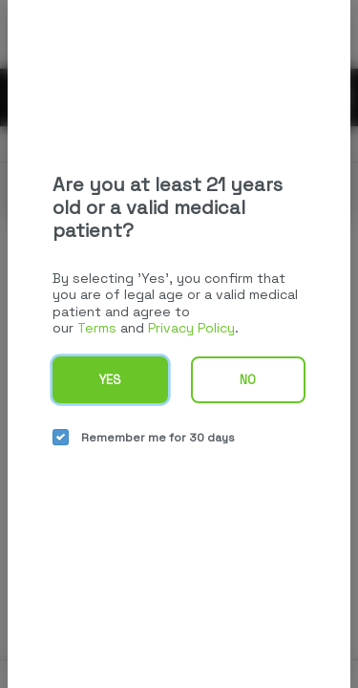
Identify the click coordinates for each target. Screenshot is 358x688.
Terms (96, 327)
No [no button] (248, 380)
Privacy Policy (191, 327)
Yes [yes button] (109, 380)
